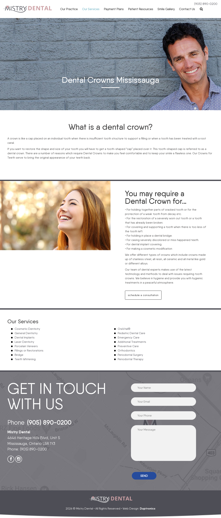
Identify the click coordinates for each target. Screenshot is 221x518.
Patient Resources (140, 9)
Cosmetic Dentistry (27, 329)
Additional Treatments (132, 342)
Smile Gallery (166, 9)
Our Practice (69, 9)
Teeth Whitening (25, 359)
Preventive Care (128, 346)
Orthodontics (126, 350)
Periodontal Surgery (130, 355)
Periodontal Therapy (130, 359)
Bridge (19, 355)
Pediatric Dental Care (131, 333)
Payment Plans (114, 9)
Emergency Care (128, 337)
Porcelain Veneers (26, 346)
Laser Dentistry (24, 342)
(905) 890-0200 (205, 4)
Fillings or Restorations (29, 350)
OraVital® (124, 329)
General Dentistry (26, 333)
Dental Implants (25, 337)
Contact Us (187, 9)
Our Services (90, 9)
